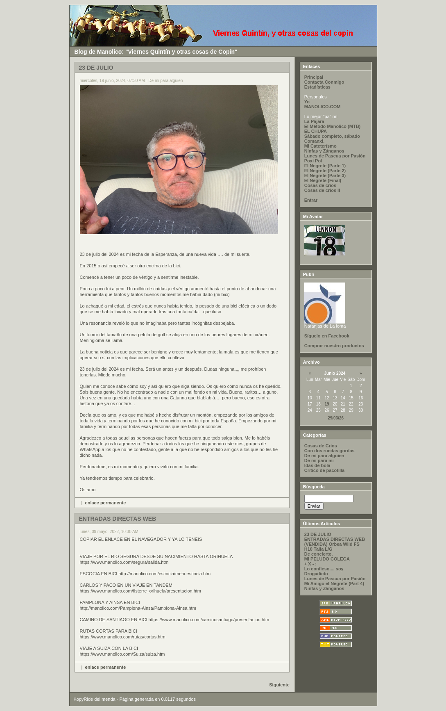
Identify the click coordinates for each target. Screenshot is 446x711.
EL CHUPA (315, 131)
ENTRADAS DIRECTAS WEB (334, 539)
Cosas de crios (320, 185)
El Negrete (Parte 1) (325, 165)
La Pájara (314, 121)
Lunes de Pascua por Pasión (335, 155)
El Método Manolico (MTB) (332, 126)
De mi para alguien (324, 455)
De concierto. (318, 553)
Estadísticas (317, 86)
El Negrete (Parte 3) (325, 175)
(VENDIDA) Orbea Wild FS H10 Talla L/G (332, 546)
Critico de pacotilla (324, 470)
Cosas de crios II (322, 190)
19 (326, 404)
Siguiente (279, 684)
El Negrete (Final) (322, 180)
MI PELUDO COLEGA (327, 558)
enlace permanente (105, 502)
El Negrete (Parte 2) (325, 170)
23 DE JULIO (317, 534)
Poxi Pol (313, 160)
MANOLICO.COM (322, 106)
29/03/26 (336, 418)
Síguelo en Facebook (326, 335)
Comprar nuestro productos (334, 345)
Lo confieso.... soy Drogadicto (324, 571)
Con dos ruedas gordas (329, 450)
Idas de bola (317, 465)
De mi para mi (319, 460)
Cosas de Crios (320, 445)
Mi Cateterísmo (320, 146)
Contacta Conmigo (324, 82)
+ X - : (310, 563)
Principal (313, 77)
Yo (307, 101)
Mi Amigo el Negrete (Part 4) (334, 583)
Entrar (310, 200)
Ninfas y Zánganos (324, 150)
